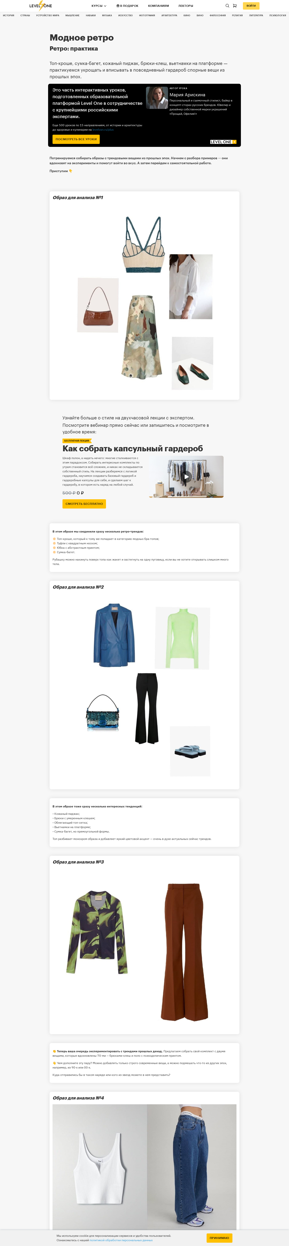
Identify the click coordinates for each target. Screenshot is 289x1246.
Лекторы (185, 5)
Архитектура (169, 15)
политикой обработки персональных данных (121, 1240)
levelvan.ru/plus (103, 129)
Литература (256, 15)
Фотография (147, 15)
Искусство (125, 15)
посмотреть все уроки (76, 139)
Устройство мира (47, 15)
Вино (200, 15)
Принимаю (219, 1238)
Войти (251, 6)
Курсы (97, 5)
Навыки (91, 15)
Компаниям (158, 5)
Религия (237, 15)
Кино (187, 15)
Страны (25, 15)
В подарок (127, 5)
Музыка (107, 15)
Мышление (72, 15)
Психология (277, 15)
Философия (218, 15)
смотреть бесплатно (84, 503)
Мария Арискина (187, 95)
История (8, 15)
